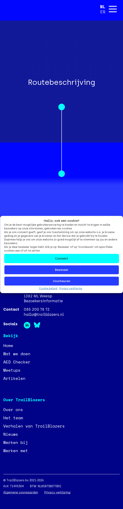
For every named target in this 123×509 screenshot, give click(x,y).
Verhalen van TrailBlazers (34, 426)
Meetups (11, 370)
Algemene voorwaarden (20, 492)
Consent (61, 258)
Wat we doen (16, 354)
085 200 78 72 (37, 309)
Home (8, 345)
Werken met (15, 451)
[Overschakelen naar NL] (102, 6)
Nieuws (10, 434)
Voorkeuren (61, 281)
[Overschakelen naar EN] (102, 11)
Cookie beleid (48, 288)
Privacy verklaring (70, 288)
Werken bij (15, 442)
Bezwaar (61, 270)
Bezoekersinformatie (43, 301)
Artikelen (14, 378)
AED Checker (16, 362)
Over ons (13, 409)
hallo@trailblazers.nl (44, 315)
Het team (13, 418)
